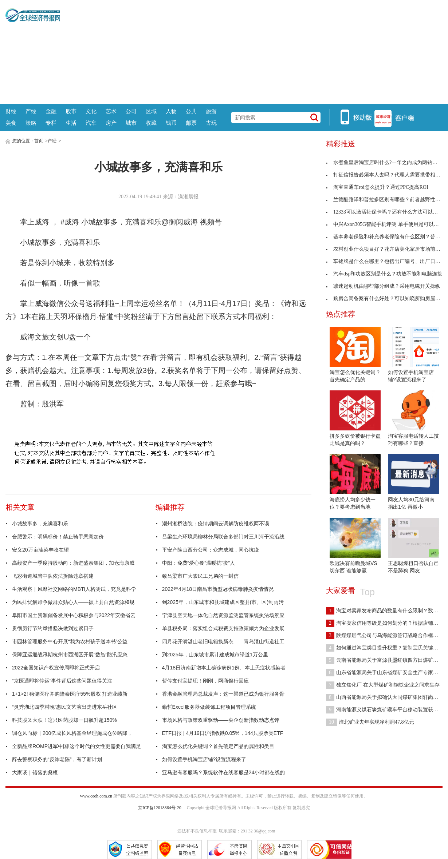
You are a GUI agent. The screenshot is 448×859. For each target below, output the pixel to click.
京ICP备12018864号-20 (159, 807)
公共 (191, 111)
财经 (10, 111)
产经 (30, 111)
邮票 (191, 123)
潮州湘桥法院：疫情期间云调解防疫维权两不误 (215, 523)
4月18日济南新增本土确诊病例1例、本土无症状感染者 (224, 668)
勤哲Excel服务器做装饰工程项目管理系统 (209, 707)
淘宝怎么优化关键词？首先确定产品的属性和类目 (218, 746)
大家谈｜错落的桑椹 (35, 772)
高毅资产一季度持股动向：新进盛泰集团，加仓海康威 (73, 563)
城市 (131, 123)
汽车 (91, 123)
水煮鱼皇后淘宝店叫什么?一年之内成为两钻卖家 (384, 162)
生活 (71, 123)
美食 (10, 123)
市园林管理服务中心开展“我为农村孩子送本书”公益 (69, 641)
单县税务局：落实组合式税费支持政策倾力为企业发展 (223, 628)
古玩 (211, 123)
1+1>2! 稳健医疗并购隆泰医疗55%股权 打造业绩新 (69, 694)
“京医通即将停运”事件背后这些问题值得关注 (62, 681)
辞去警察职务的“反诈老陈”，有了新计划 (57, 759)
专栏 (51, 123)
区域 (151, 111)
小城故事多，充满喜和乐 (40, 523)
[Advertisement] (251, 51)
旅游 (211, 111)
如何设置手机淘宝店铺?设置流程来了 (204, 759)
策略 (30, 123)
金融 (51, 111)
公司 (131, 111)
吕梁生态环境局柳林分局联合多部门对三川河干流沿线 (223, 537)
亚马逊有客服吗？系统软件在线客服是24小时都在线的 (223, 772)
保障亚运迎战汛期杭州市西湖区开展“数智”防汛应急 (69, 654)
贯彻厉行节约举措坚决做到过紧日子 (53, 628)
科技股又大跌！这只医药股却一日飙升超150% (64, 720)
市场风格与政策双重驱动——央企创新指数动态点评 (220, 720)
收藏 (151, 123)
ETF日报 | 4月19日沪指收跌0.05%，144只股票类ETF (222, 733)
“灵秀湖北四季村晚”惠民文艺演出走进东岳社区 (64, 707)
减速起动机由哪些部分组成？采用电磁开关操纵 (383, 286)
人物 (171, 111)
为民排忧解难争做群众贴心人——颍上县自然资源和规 (73, 602)
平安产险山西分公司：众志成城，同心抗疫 (210, 550)
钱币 (171, 123)
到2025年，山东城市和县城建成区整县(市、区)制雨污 (223, 602)
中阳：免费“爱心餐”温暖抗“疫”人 (198, 563)
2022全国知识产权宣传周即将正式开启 (56, 668)
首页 (38, 140)
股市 (71, 111)
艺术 (111, 111)
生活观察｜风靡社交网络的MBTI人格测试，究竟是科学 (74, 589)
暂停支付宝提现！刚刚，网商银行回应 (205, 681)
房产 (111, 123)
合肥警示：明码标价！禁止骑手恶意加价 (58, 537)
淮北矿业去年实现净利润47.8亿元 (370, 722)
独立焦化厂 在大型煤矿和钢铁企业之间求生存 (383, 685)
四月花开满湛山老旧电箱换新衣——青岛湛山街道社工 (223, 641)
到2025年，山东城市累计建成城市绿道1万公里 (215, 654)
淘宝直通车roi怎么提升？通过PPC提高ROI (377, 187)
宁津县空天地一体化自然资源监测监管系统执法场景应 (223, 615)
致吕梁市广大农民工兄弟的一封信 (200, 576)
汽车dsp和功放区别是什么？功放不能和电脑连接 (384, 274)
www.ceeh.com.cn (96, 796)
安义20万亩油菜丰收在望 (40, 550)
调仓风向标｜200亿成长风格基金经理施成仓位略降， (72, 733)
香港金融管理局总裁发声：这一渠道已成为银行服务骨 (223, 694)
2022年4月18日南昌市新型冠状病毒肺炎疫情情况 (218, 589)
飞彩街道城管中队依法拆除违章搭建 (53, 576)
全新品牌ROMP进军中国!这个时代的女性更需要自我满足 (76, 746)
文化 (91, 111)
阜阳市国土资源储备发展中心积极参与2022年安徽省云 (73, 615)
